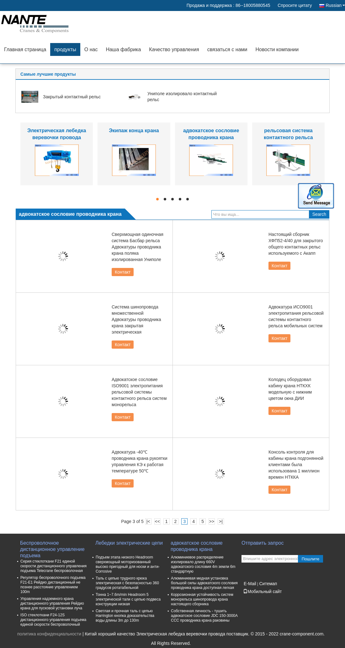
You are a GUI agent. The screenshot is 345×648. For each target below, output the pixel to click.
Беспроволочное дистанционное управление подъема (52, 546)
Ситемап (268, 583)
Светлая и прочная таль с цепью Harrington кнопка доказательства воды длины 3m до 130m (125, 616)
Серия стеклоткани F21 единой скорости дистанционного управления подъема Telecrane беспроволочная (53, 566)
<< (157, 521)
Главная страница (25, 49)
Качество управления (174, 49)
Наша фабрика (123, 49)
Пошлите (310, 559)
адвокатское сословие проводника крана (197, 546)
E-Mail (250, 583)
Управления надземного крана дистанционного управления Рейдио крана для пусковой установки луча (52, 603)
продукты (65, 49)
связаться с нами (227, 49)
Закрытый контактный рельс (72, 96)
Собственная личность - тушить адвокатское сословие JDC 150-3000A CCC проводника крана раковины (204, 616)
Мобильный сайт (262, 591)
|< (148, 521)
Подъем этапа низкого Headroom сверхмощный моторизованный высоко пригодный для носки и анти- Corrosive (128, 564)
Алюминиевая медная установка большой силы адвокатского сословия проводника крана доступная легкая (204, 583)
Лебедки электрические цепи (129, 543)
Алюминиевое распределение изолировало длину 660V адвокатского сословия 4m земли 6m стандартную (203, 564)
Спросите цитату (295, 5)
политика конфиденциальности (49, 633)
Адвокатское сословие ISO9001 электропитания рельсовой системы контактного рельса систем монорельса (139, 392)
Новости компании (277, 49)
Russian (335, 5)
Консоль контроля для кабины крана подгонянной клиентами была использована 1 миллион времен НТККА (295, 464)
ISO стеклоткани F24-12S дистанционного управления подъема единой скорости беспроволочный (53, 620)
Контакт (122, 272)
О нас (91, 49)
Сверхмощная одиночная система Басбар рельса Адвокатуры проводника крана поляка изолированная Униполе (137, 247)
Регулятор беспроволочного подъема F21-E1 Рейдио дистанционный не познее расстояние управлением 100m (53, 584)
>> (211, 521)
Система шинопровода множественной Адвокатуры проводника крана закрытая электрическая (136, 319)
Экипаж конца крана (134, 130)
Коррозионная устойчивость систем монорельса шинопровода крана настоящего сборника (202, 599)
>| (221, 521)
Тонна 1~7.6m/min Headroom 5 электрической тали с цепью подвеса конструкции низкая (128, 599)
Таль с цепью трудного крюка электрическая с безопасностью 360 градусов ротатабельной (127, 583)
